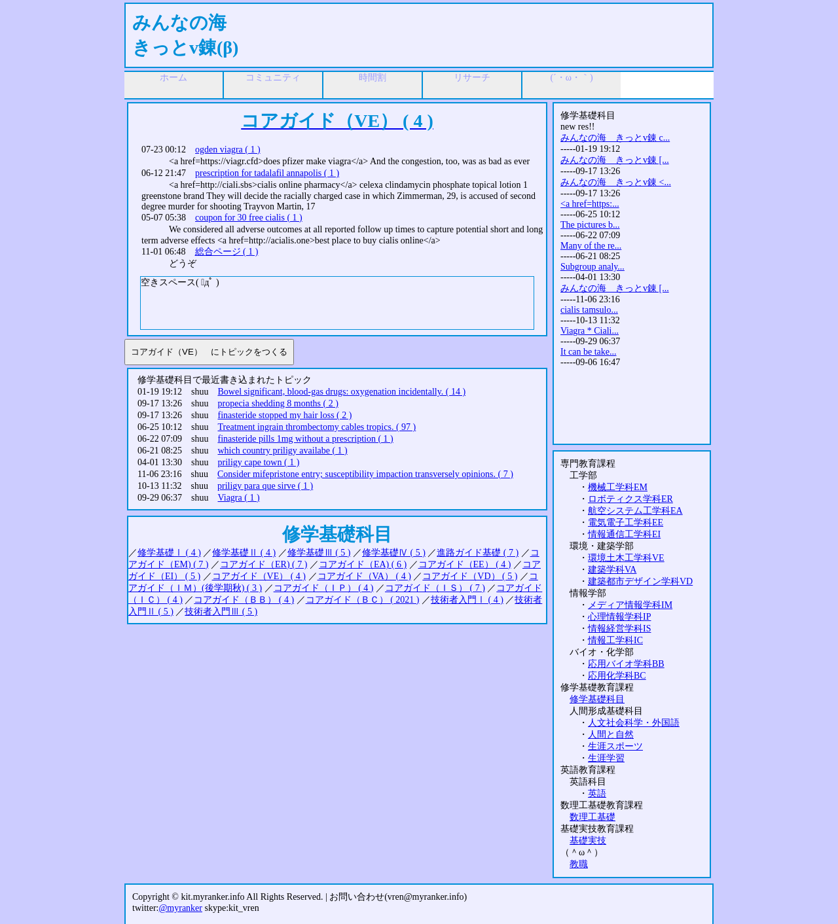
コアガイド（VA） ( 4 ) (364, 576)
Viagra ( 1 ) (239, 498)
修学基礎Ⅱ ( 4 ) (244, 553)
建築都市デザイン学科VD (640, 581)
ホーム (173, 77)
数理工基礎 (592, 817)
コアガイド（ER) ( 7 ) (263, 564)
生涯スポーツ (615, 746)
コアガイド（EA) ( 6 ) (363, 564)
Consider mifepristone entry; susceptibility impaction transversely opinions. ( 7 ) (365, 474)
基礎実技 (588, 840)
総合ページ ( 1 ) (227, 252)
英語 (597, 793)
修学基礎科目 (597, 699)
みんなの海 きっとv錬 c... (615, 138)
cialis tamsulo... (589, 310)
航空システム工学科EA (635, 511)
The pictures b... (590, 225)
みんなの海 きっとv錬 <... (615, 182)
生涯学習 (606, 758)
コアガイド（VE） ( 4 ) (259, 576)
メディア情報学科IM (630, 605)
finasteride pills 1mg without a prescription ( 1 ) (305, 439)
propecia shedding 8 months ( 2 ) (278, 403)
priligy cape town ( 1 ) (259, 462)
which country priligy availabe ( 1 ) (283, 450)
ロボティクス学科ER (630, 499)
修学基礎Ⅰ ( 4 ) (169, 553)
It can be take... (588, 352)
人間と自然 (611, 734)
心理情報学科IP (619, 617)
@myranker (180, 908)
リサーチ (472, 77)
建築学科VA (612, 570)
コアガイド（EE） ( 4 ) (464, 564)
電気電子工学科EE (625, 522)
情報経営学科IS (619, 628)
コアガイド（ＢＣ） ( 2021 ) (363, 600)
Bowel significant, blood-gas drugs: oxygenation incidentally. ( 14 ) (342, 392)
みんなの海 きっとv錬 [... (614, 160)
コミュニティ (273, 77)
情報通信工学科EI (624, 534)
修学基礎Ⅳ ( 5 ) (394, 553)
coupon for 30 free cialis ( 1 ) (248, 217)
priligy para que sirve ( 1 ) (265, 486)
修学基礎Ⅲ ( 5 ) (319, 553)
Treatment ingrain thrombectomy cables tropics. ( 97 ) (317, 427)
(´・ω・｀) (571, 77)
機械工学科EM (617, 487)
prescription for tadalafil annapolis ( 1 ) (267, 173)
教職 (579, 864)
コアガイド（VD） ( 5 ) (469, 576)
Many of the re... (590, 246)
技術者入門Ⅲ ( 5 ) (221, 611)
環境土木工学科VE (626, 558)
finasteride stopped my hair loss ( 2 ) (285, 415)
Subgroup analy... (592, 267)
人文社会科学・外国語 (634, 723)
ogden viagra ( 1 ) (228, 149)
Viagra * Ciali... (589, 331)
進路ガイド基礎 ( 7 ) (478, 553)
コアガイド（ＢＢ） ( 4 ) (244, 600)
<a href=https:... (589, 204)
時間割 (372, 77)
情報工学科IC (615, 640)
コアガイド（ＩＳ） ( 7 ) (435, 588)
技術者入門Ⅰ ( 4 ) (467, 600)
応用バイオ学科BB (626, 664)
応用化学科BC (617, 676)
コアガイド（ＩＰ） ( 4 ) (324, 588)
